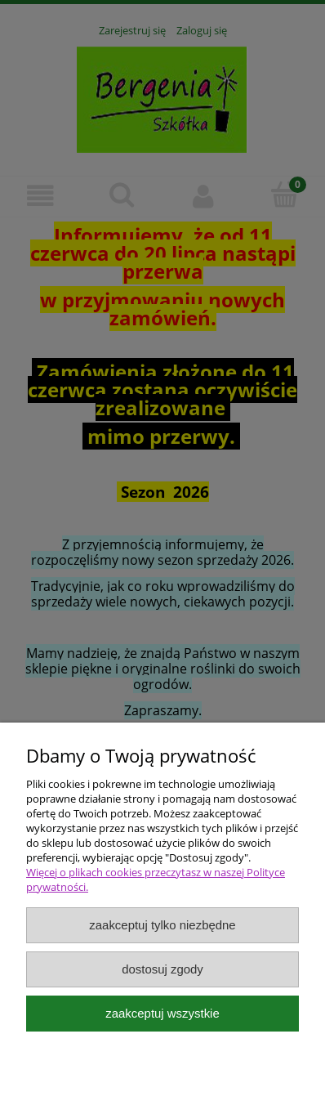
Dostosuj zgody (162, 969)
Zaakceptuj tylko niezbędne (162, 925)
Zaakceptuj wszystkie (162, 1013)
